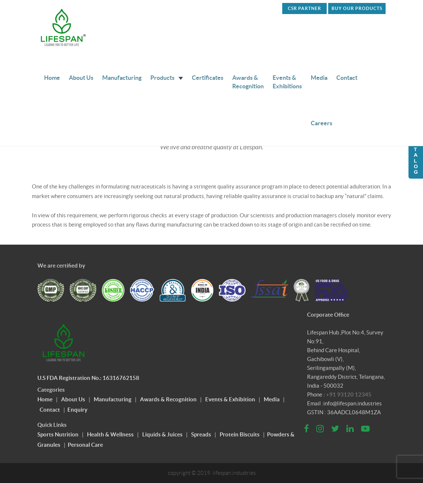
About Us (81, 77)
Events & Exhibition (230, 399)
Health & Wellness (110, 434)
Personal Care (85, 445)
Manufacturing (121, 77)
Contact (346, 77)
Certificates (207, 77)
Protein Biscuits (240, 434)
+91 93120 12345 (349, 394)
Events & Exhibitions (287, 81)
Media (319, 77)
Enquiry (77, 410)
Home (52, 77)
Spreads (201, 434)
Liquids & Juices (162, 434)
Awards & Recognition (248, 81)
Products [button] (166, 77)
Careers (321, 123)
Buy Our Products (357, 8)
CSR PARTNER (304, 8)
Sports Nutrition (58, 434)
